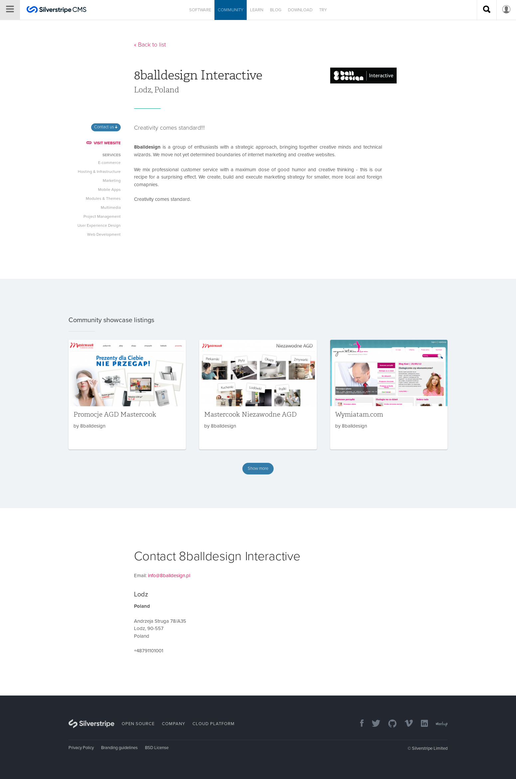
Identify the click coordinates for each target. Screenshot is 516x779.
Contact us (105, 127)
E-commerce (109, 162)
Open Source (138, 723)
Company (173, 723)
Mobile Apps (109, 189)
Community (230, 10)
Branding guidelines (119, 747)
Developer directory (190, 28)
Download (300, 10)
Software (200, 10)
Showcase (233, 28)
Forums (260, 28)
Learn (256, 10)
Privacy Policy (81, 747)
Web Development (104, 234)
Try (323, 10)
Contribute (335, 28)
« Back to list (150, 44)
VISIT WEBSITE (103, 143)
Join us (304, 28)
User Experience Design (99, 225)
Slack (282, 28)
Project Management (102, 216)
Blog (275, 10)
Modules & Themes (103, 198)
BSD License (157, 747)
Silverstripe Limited (430, 748)
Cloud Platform (214, 723)
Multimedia (111, 207)
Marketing (112, 180)
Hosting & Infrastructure (99, 171)
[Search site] (486, 10)
